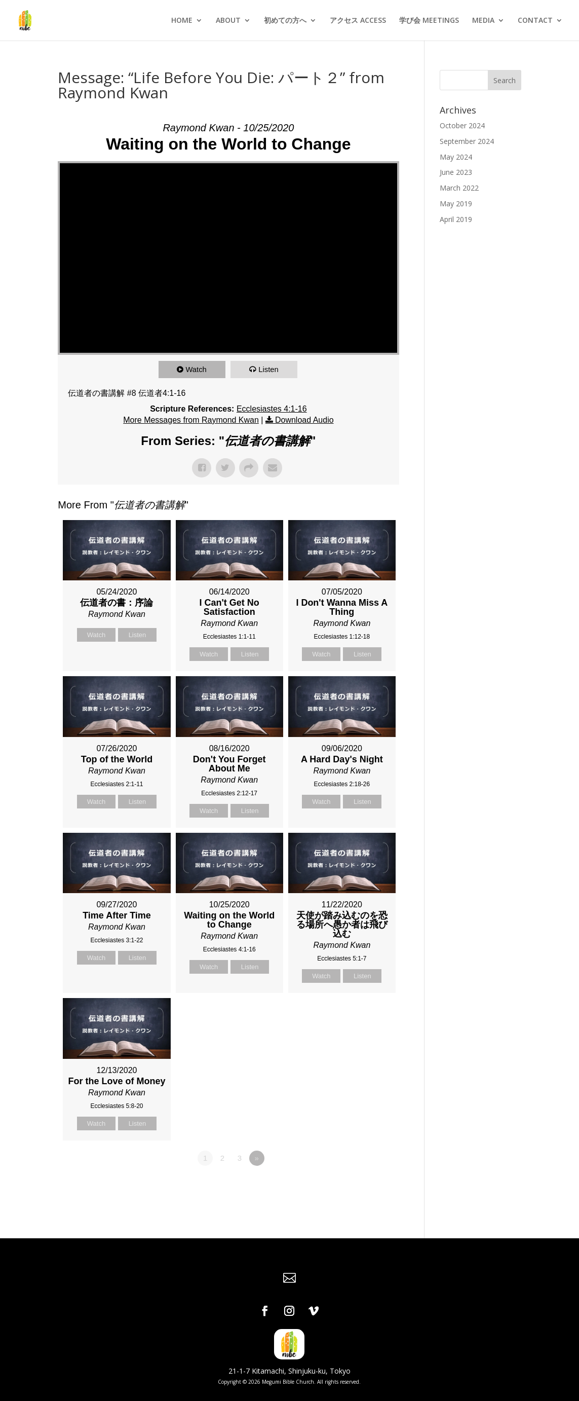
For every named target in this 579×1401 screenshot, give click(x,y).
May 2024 (456, 157)
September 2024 (467, 141)
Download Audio (304, 420)
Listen (269, 369)
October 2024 (462, 125)
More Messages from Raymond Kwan (191, 420)
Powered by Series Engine (361, 1186)
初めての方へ (285, 21)
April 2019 (456, 219)
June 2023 (456, 172)
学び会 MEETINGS (429, 21)
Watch (196, 369)
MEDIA (483, 21)
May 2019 (456, 203)
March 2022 (459, 188)
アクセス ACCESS (358, 21)
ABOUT (228, 21)
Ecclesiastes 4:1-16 (272, 408)
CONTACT (535, 21)
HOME (181, 21)
